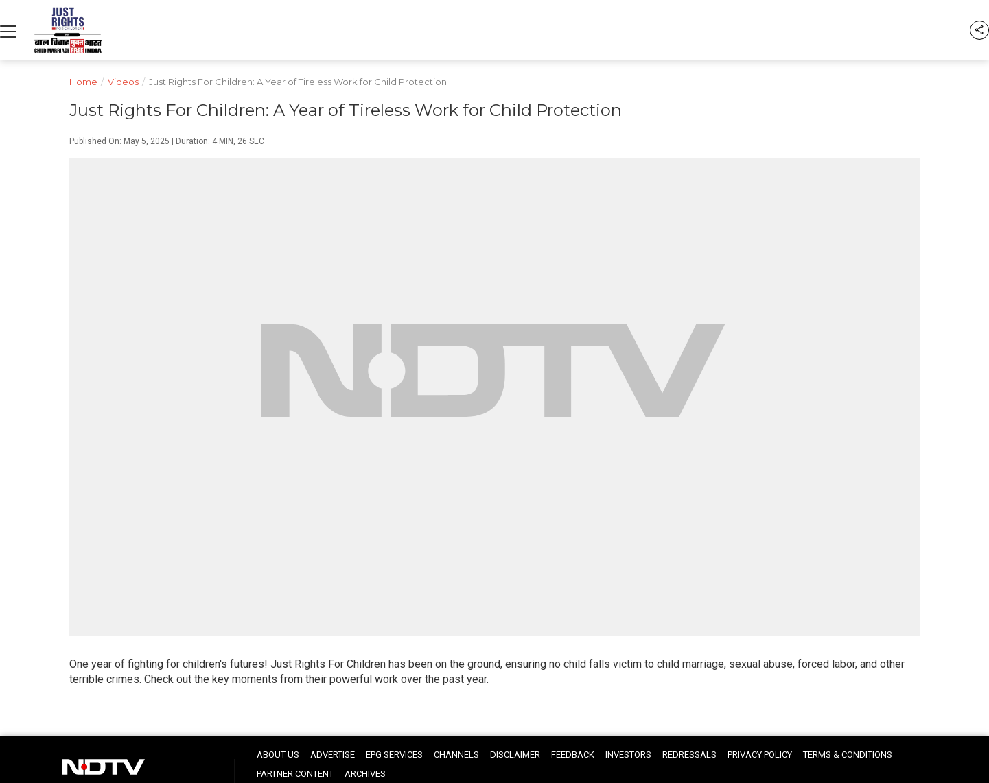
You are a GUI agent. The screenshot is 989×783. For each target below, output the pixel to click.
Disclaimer (515, 754)
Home (88, 80)
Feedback (572, 754)
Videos (128, 80)
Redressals (689, 754)
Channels (456, 754)
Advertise (332, 754)
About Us (278, 754)
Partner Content (295, 774)
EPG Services (394, 754)
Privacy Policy (760, 754)
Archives (365, 774)
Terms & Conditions (847, 754)
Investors (628, 754)
